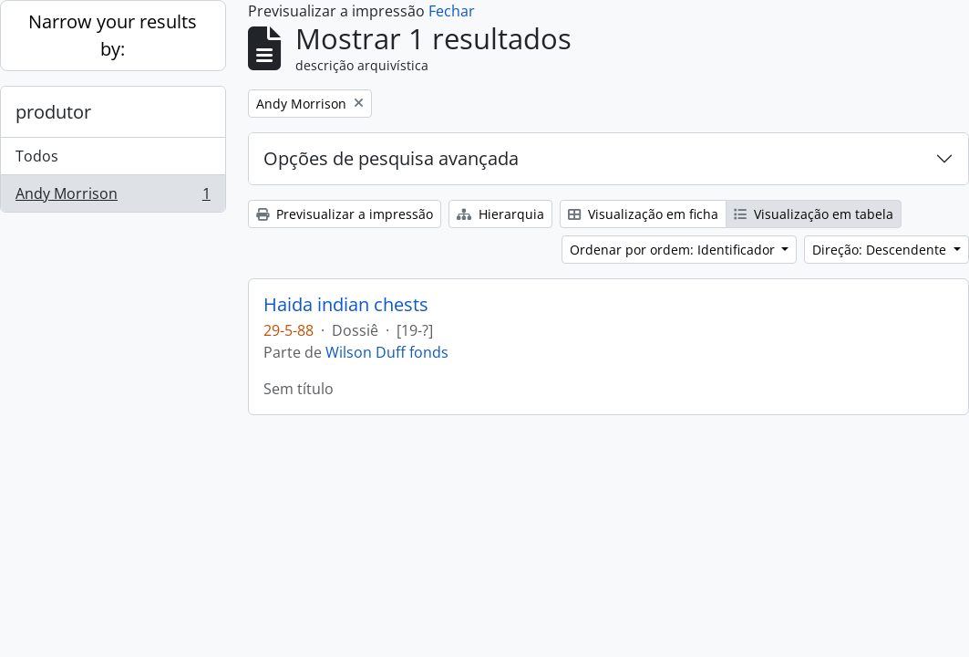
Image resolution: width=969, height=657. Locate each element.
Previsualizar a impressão (344, 214)
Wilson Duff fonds (386, 352)
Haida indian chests (345, 305)
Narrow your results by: (112, 35)
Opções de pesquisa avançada (391, 158)
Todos (36, 156)
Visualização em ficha (643, 214)
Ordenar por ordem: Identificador (674, 249)
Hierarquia (500, 214)
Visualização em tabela (813, 214)
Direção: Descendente (881, 249)
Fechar (451, 11)
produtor (53, 111)
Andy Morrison (113, 197)
